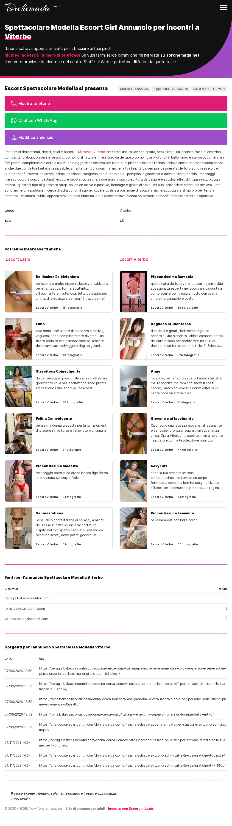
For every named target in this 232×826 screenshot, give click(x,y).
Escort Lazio (18, 259)
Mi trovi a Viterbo (91, 152)
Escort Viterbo (134, 259)
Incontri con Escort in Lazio (130, 808)
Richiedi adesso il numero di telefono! (42, 55)
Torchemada (27, 7)
